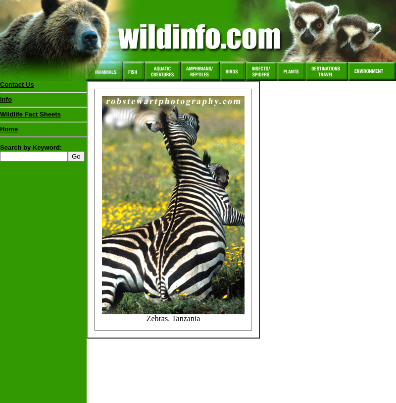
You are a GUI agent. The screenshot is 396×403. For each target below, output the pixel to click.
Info (6, 99)
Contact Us (17, 84)
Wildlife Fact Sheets (43, 116)
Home (9, 129)
